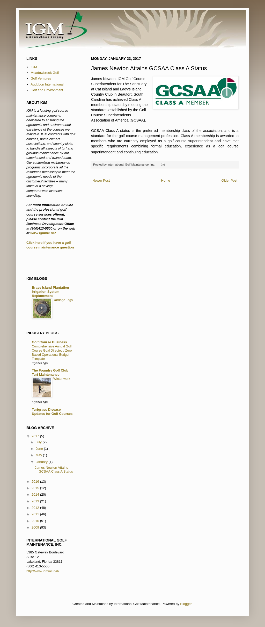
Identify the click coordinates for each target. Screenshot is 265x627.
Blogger (186, 604)
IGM (34, 67)
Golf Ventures (41, 78)
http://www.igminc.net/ (42, 571)
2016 (36, 481)
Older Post (229, 180)
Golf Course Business (49, 342)
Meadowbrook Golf (45, 73)
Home (165, 180)
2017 (36, 436)
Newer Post (101, 180)
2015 (36, 488)
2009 (36, 527)
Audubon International (47, 84)
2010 (36, 521)
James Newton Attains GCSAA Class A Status (54, 470)
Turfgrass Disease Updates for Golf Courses (52, 412)
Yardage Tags (63, 300)
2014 (36, 494)
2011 (36, 514)
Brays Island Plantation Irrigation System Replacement (50, 292)
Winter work (61, 379)
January (42, 462)
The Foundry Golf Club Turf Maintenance (50, 372)
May (39, 455)
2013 (36, 501)
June (40, 449)
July (39, 442)
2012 (36, 508)
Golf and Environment (47, 90)
